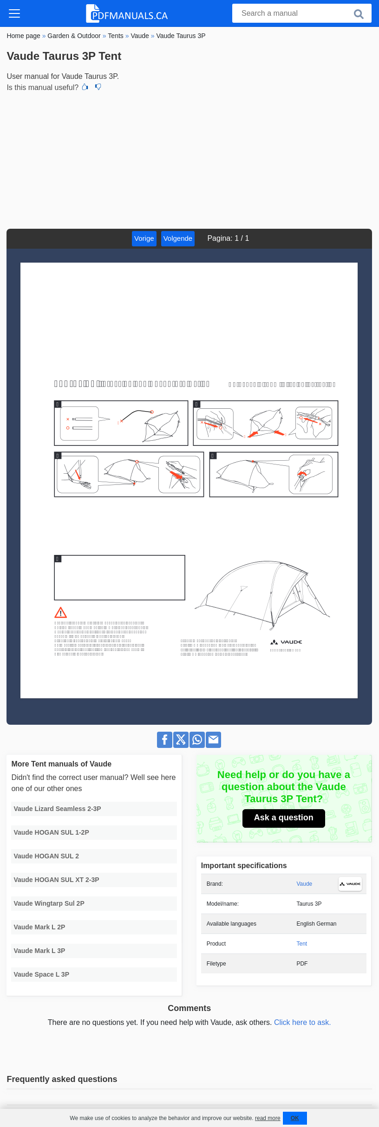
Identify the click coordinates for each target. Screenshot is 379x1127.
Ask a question (284, 817)
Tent (301, 943)
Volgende (178, 238)
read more (268, 1118)
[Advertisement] (189, 159)
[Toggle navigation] (14, 13)
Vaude (304, 884)
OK (295, 1118)
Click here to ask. (302, 1022)
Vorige (144, 238)
